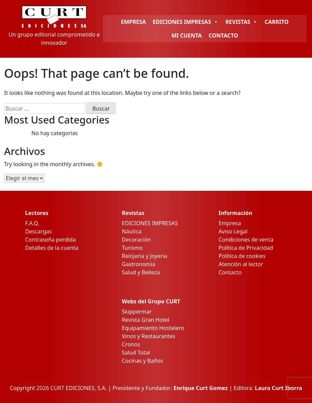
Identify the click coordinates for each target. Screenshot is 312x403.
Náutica (132, 231)
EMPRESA (133, 22)
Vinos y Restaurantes (148, 336)
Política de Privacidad (246, 247)
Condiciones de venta (246, 239)
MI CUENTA (186, 35)
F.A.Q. (32, 223)
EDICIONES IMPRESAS (185, 22)
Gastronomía (138, 264)
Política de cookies (242, 256)
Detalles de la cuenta (52, 247)
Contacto (230, 272)
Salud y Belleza (141, 272)
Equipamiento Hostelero (153, 328)
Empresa (230, 223)
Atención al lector (241, 264)
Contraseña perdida (50, 239)
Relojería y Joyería (144, 256)
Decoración (136, 239)
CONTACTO (223, 35)
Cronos (131, 344)
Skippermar (137, 311)
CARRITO (276, 22)
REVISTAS (241, 22)
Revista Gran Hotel (145, 319)
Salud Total (136, 352)
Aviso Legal (233, 231)
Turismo (132, 247)
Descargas (38, 231)
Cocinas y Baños (142, 360)
